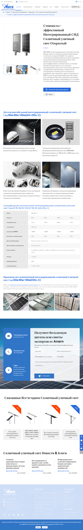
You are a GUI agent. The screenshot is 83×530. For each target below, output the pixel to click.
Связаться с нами (64, 8)
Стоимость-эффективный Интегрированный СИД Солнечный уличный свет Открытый (31, 14)
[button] (39, 70)
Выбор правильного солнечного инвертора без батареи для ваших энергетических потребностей (67, 464)
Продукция (18, 8)
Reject (38, 527)
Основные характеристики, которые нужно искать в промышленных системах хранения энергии (15, 464)
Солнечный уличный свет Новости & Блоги (35, 453)
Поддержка (45, 8)
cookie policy (50, 524)
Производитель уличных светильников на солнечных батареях (24, 284)
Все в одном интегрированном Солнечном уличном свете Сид (12, 434)
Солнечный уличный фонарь (19, 12)
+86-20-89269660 (7, 1)
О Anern (56, 8)
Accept (45, 527)
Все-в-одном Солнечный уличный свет (46, 12)
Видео (49, 94)
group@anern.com (22, 1)
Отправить (44, 376)
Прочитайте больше (15, 471)
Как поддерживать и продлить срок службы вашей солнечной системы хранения (41, 464)
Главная (8, 12)
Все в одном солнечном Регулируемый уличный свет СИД (51, 434)
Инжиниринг (38, 8)
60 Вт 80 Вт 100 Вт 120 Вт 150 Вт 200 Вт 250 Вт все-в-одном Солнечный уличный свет (32, 434)
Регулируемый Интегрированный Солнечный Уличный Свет (70, 434)
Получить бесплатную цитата (57, 89)
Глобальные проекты (28, 8)
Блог (51, 8)
